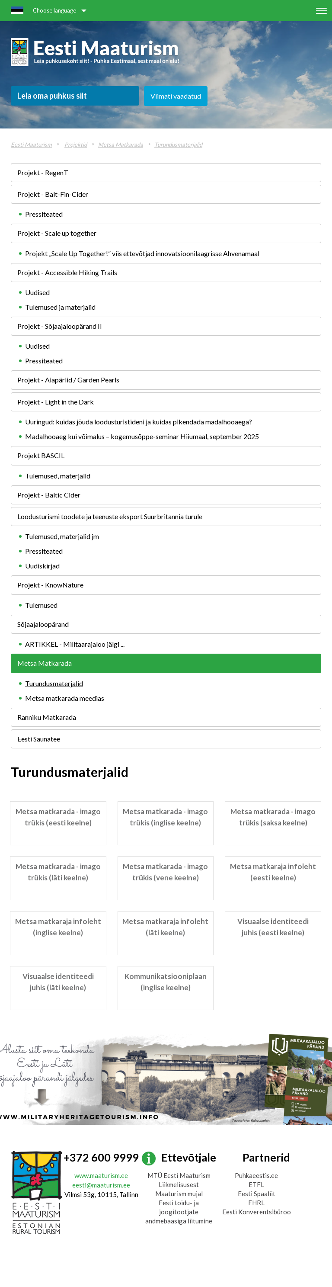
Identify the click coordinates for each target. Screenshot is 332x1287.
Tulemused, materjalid (57, 476)
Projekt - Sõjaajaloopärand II (59, 326)
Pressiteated (44, 214)
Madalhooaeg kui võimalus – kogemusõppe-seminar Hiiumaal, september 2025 (142, 436)
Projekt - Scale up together (56, 233)
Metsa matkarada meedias (64, 698)
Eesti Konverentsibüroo (256, 1212)
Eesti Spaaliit (256, 1193)
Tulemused (41, 605)
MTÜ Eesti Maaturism (179, 1175)
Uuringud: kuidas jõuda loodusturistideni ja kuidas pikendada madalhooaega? (138, 421)
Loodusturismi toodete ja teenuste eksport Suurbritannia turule (109, 516)
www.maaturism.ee (101, 1175)
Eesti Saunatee (38, 739)
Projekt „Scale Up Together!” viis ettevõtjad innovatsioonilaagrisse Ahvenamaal (142, 253)
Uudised (37, 292)
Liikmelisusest (179, 1184)
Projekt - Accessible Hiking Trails (67, 272)
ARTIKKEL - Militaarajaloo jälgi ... (74, 644)
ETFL (256, 1184)
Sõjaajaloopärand (43, 624)
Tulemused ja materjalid (60, 307)
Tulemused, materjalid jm (62, 536)
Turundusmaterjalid (178, 144)
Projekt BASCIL (40, 455)
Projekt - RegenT (42, 172)
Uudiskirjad (42, 566)
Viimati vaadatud (175, 96)
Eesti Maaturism (31, 144)
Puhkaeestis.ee (256, 1175)
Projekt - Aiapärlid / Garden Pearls (68, 380)
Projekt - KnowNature (50, 585)
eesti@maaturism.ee (101, 1185)
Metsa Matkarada (120, 144)
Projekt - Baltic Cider (48, 495)
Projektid (75, 144)
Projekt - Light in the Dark (55, 402)
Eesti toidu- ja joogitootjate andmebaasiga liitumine (178, 1212)
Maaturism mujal (179, 1193)
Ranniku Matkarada (46, 717)
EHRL (256, 1203)
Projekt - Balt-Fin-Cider (52, 194)
